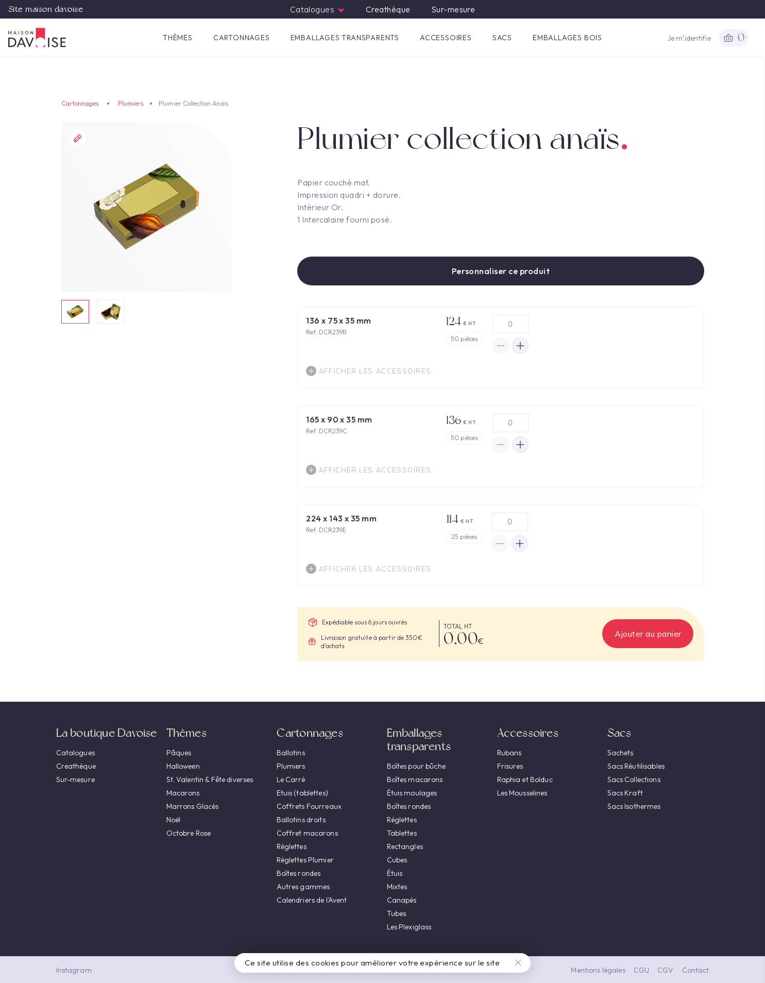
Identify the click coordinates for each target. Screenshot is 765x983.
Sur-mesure (453, 9)
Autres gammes (303, 886)
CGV (665, 970)
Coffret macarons (307, 833)
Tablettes (402, 833)
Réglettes (292, 846)
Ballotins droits (301, 819)
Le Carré (291, 779)
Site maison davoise (45, 9)
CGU (641, 970)
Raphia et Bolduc (525, 779)
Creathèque (388, 9)
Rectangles (405, 846)
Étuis (395, 873)
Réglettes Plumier (305, 860)
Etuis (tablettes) (302, 793)
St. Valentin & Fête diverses (209, 779)
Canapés (402, 900)
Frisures (510, 766)
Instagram (74, 970)
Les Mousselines (522, 793)
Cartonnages (241, 37)
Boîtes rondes (299, 873)
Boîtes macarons (415, 779)
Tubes (396, 913)
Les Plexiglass (409, 926)
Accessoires (446, 37)
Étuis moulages (412, 793)
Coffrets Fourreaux (309, 806)
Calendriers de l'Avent (312, 900)
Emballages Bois (567, 37)
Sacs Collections (633, 779)
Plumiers (130, 103)
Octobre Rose (188, 833)
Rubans (509, 752)
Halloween (183, 766)
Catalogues (317, 9)
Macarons (183, 793)
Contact (695, 970)
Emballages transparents (345, 37)
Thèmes (178, 37)
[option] (146, 207)
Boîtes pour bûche (416, 766)
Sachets (620, 752)
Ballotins (291, 752)
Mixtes (397, 886)
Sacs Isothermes (634, 806)
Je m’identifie (689, 38)
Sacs (502, 37)
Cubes (397, 860)
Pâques (179, 752)
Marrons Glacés (192, 806)
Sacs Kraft (625, 793)
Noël (173, 819)
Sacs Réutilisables (636, 766)
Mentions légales (598, 970)
